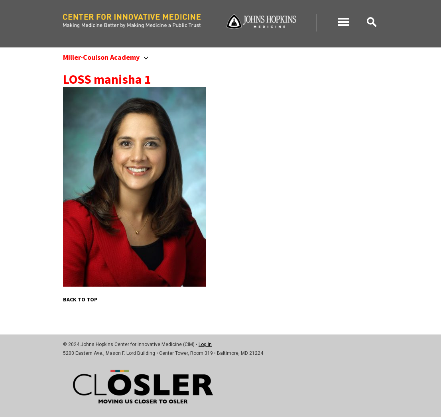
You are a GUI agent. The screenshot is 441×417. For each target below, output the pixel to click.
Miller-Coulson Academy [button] (105, 57)
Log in (205, 344)
